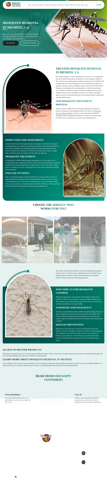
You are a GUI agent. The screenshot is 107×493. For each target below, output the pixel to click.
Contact (86, 5)
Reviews (73, 5)
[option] (18, 403)
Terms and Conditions (45, 481)
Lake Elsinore (25, 462)
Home (29, 5)
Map (102, 458)
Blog (82, 5)
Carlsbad (5, 462)
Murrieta (11, 464)
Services (34, 5)
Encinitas (17, 462)
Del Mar (11, 462)
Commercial (47, 5)
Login (98, 5)
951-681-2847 (10, 43)
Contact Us (42, 463)
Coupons (78, 5)
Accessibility (43, 473)
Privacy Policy (43, 479)
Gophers (61, 463)
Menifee (5, 464)
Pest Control (40, 5)
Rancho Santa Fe (19, 464)
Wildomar (6, 466)
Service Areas (43, 471)
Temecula (28, 464)
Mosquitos (54, 5)
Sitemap (41, 476)
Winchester (12, 466)
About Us (67, 5)
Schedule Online (29, 43)
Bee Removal (60, 5)
